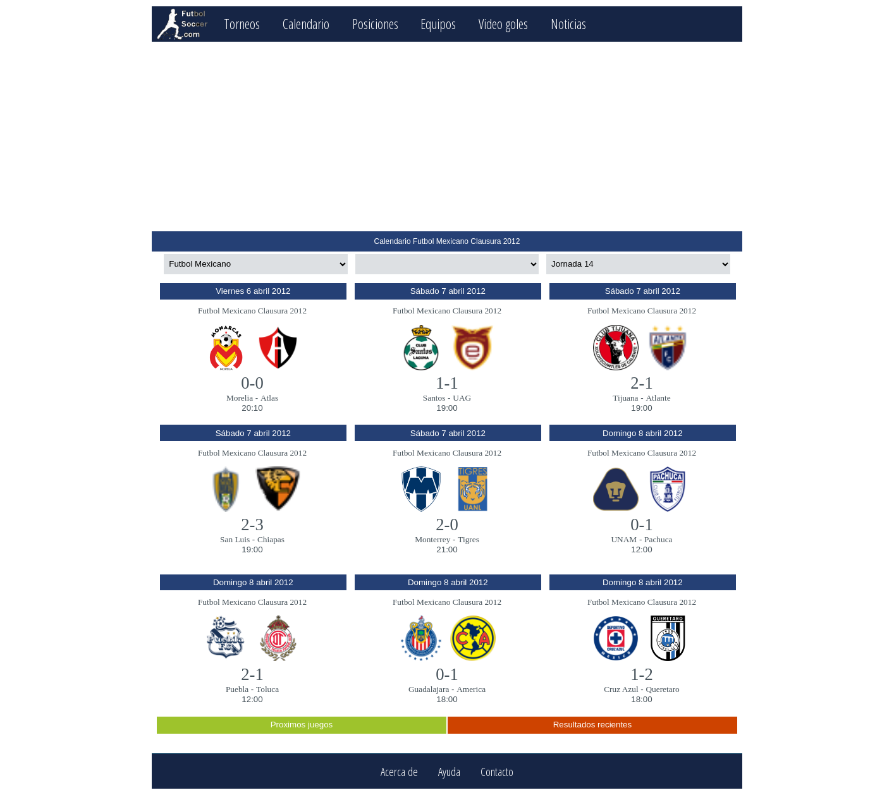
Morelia (239, 398)
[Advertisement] (447, 136)
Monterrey (432, 539)
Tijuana (625, 398)
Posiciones (375, 24)
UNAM (624, 539)
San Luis (235, 539)
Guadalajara (428, 689)
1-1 (447, 382)
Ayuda (449, 771)
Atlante (658, 398)
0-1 (641, 524)
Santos (434, 398)
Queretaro (662, 689)
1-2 (641, 674)
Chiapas (271, 539)
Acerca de (399, 771)
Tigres (468, 539)
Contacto (497, 771)
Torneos (242, 24)
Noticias (568, 24)
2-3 (252, 524)
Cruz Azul (621, 689)
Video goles (503, 24)
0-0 (252, 382)
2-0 (447, 524)
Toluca (267, 689)
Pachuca (658, 539)
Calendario (306, 24)
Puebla (237, 689)
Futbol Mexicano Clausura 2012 (252, 310)
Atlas (269, 398)
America (471, 689)
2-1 (641, 382)
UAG (462, 398)
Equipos (438, 24)
